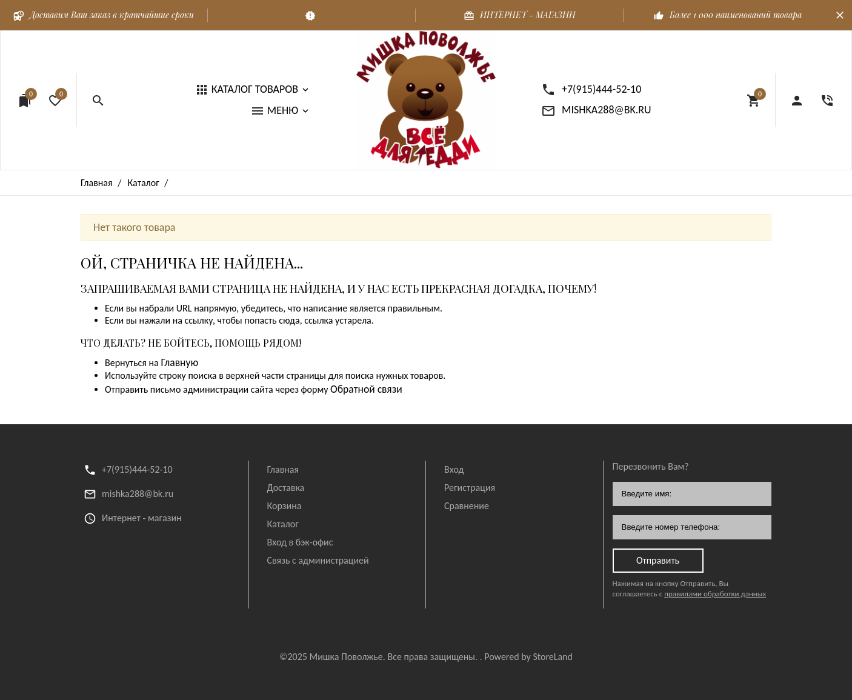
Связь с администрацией (318, 560)
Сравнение (466, 506)
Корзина (284, 506)
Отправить (657, 560)
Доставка (286, 487)
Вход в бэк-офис (300, 542)
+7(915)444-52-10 (137, 469)
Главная (283, 469)
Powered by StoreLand (528, 656)
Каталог (283, 524)
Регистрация (469, 487)
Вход (454, 469)
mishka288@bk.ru (137, 493)
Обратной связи (366, 389)
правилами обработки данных (715, 593)
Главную (179, 362)
